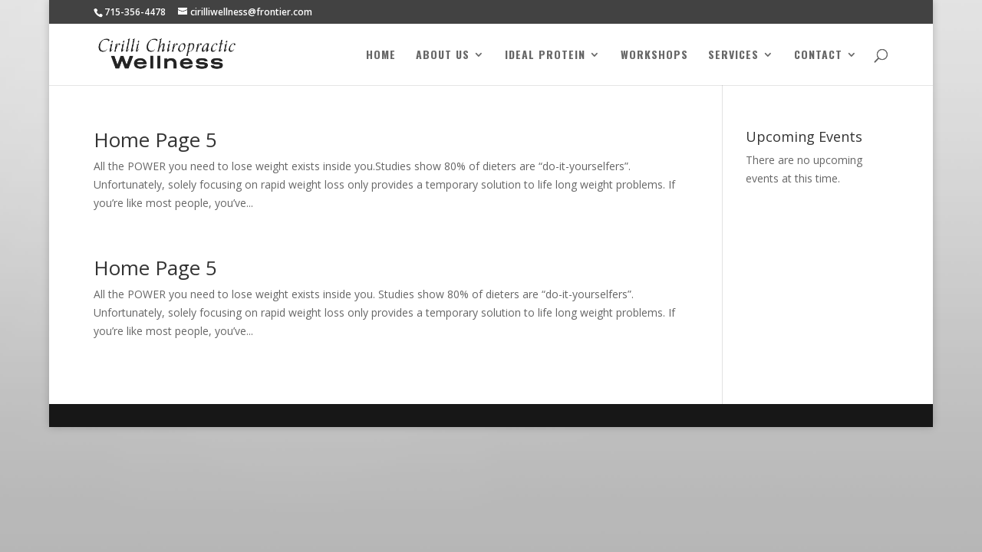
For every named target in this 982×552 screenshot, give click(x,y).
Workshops (654, 55)
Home (381, 55)
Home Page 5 (155, 139)
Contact (818, 55)
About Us (443, 55)
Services (733, 55)
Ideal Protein (545, 55)
